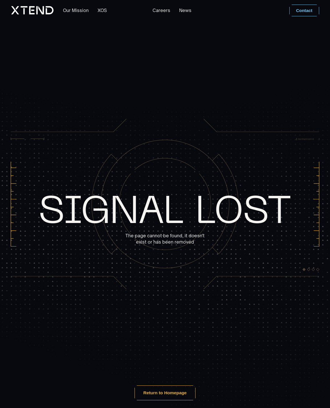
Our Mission (76, 10)
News (185, 10)
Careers (161, 10)
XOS (102, 10)
